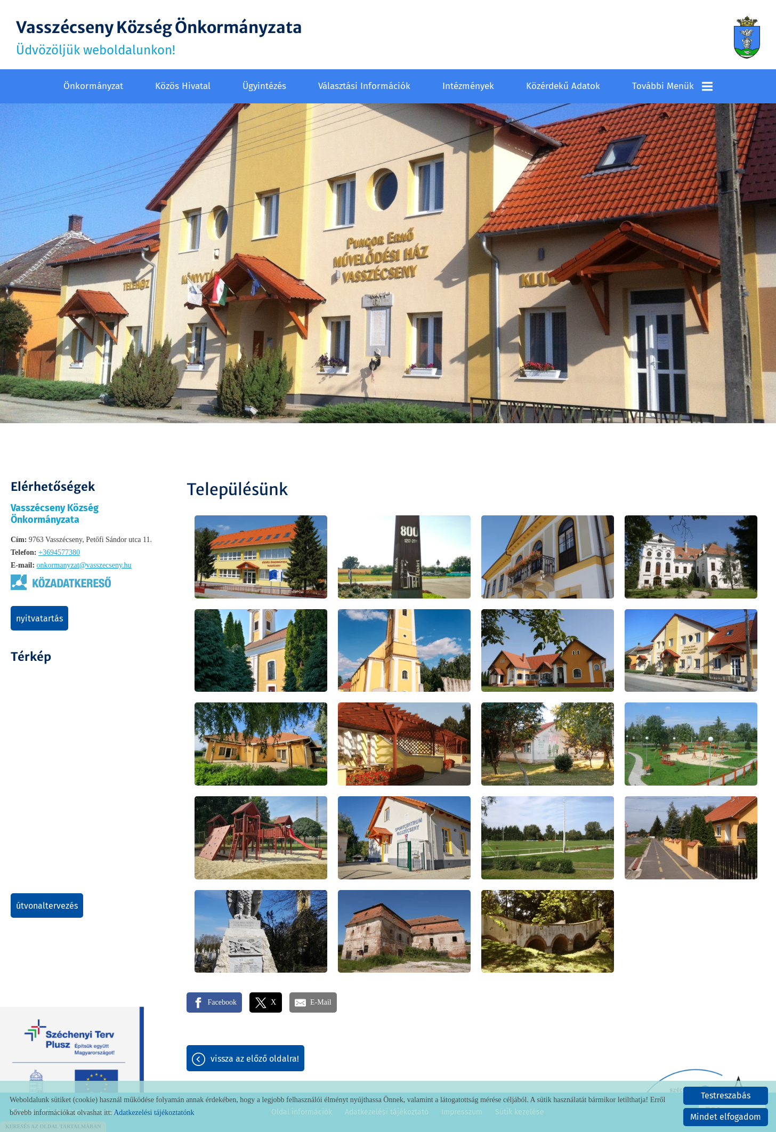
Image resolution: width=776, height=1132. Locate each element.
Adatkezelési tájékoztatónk (154, 1113)
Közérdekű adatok (563, 86)
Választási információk (364, 86)
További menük (672, 86)
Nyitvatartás (39, 618)
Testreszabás (725, 1095)
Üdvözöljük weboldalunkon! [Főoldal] (159, 37)
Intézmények (468, 86)
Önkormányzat (93, 86)
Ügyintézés (264, 86)
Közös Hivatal (183, 86)
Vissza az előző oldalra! (255, 1059)
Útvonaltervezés (47, 906)
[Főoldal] (747, 37)
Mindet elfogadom (725, 1117)
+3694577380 (59, 552)
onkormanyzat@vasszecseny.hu (84, 565)
